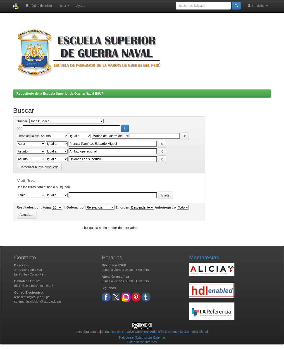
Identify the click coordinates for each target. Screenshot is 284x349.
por (19, 128)
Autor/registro (165, 207)
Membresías (204, 257)
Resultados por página (34, 207)
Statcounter (126, 337)
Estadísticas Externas (150, 337)
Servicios (258, 5)
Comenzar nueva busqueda (39, 167)
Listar (64, 5)
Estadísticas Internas (142, 342)
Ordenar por (76, 207)
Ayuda (80, 5)
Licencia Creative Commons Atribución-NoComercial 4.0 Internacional (159, 332)
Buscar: (23, 121)
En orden (122, 207)
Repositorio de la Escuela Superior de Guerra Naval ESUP (60, 93)
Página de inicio (38, 5)
